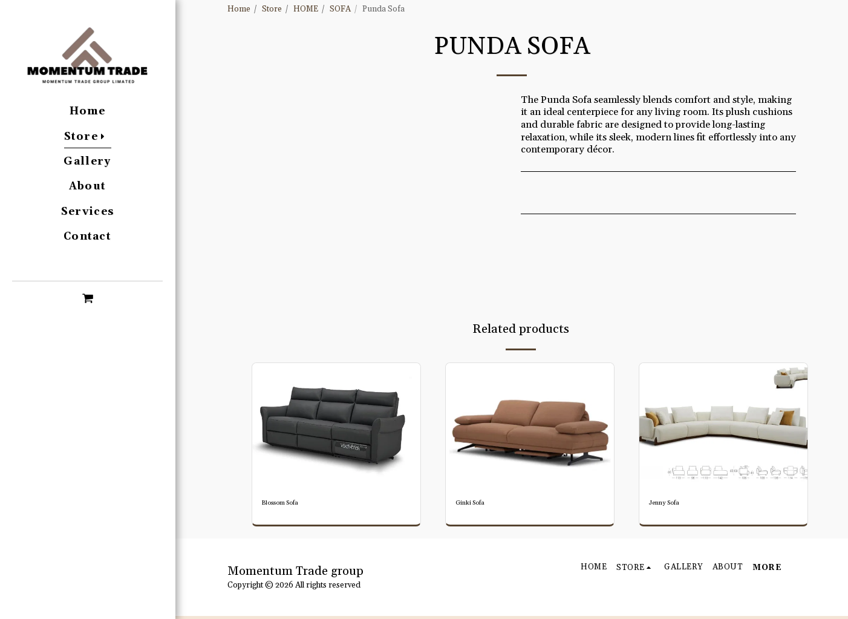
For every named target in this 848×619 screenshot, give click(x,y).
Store (272, 9)
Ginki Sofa (474, 504)
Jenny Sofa (669, 504)
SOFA (340, 9)
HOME (305, 9)
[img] (336, 426)
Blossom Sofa (287, 504)
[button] (87, 297)
